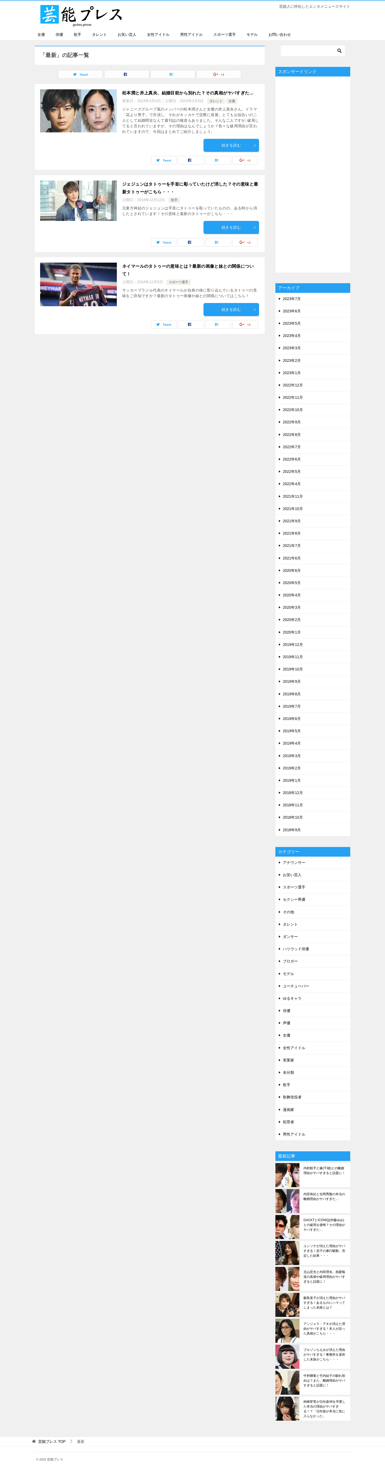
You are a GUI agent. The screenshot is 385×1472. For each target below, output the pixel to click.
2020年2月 (292, 620)
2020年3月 (292, 607)
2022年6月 (292, 459)
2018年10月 (293, 817)
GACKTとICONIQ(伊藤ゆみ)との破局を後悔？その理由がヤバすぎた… (324, 1225)
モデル (252, 34)
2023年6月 (292, 311)
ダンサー (290, 936)
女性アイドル (158, 34)
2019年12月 (293, 644)
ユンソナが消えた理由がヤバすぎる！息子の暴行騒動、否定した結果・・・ (324, 1251)
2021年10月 (293, 509)
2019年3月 (292, 756)
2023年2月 (292, 360)
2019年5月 (292, 731)
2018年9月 (292, 830)
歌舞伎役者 (292, 1097)
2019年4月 (292, 743)
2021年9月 (292, 521)
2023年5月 (292, 323)
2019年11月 (293, 657)
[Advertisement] (313, 174)
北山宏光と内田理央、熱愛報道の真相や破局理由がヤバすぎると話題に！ (324, 1276)
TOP (52, 1441)
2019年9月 (292, 681)
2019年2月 (292, 768)
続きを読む (239, 145)
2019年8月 (292, 694)
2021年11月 (293, 496)
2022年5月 (292, 471)
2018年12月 (293, 793)
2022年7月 (292, 447)
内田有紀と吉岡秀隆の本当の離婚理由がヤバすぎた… (324, 1196)
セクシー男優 (294, 899)
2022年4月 (292, 484)
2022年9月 (292, 422)
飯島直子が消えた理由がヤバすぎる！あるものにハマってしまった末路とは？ (324, 1302)
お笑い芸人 (127, 34)
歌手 (77, 34)
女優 (41, 34)
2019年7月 (292, 706)
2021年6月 (292, 558)
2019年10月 (293, 669)
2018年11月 (293, 805)
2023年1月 (292, 373)
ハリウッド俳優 (296, 949)
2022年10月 (293, 410)
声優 (286, 1023)
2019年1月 (292, 780)
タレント (99, 34)
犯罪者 (288, 1122)
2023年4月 (292, 335)
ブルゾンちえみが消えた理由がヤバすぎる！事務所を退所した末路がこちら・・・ (324, 1354)
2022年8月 (292, 434)
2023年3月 (292, 348)
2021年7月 (292, 545)
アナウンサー (294, 862)
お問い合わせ (279, 34)
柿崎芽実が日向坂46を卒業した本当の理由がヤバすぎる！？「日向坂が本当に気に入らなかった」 (324, 1409)
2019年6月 (292, 718)
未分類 (288, 1072)
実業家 (288, 1060)
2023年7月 (292, 299)
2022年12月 (293, 385)
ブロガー (290, 961)
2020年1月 (292, 632)
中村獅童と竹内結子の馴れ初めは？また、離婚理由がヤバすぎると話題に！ (324, 1380)
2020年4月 (292, 595)
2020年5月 (292, 583)
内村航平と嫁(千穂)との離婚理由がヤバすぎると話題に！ (324, 1170)
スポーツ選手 (224, 34)
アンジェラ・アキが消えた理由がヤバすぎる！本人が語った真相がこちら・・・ (324, 1328)
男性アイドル (191, 34)
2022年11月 (293, 397)
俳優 (59, 34)
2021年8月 (292, 533)
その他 (288, 912)
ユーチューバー (296, 986)
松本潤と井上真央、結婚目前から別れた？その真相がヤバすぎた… (188, 93)
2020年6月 (292, 570)
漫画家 (288, 1109)
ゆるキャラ (292, 998)
